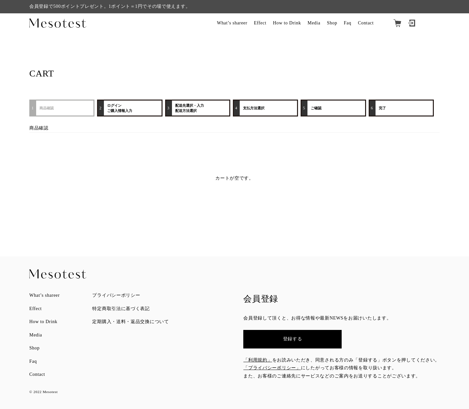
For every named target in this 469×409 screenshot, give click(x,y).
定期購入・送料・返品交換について (130, 321)
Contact (366, 22)
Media (313, 22)
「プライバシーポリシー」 (272, 367)
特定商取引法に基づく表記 (120, 308)
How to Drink (287, 22)
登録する (292, 338)
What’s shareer (232, 22)
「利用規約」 (257, 360)
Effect (260, 22)
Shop (332, 22)
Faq (347, 22)
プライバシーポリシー (116, 295)
